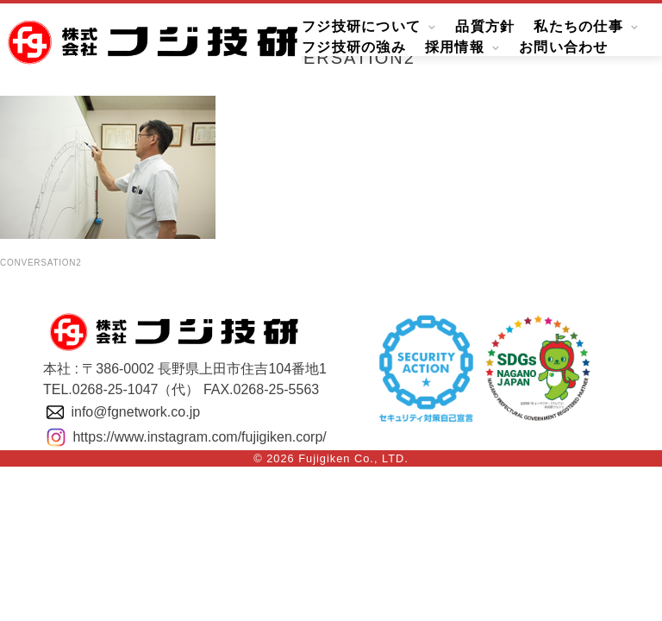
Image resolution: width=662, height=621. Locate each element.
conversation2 (41, 262)
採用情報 (454, 47)
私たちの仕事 (578, 27)
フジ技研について (361, 27)
